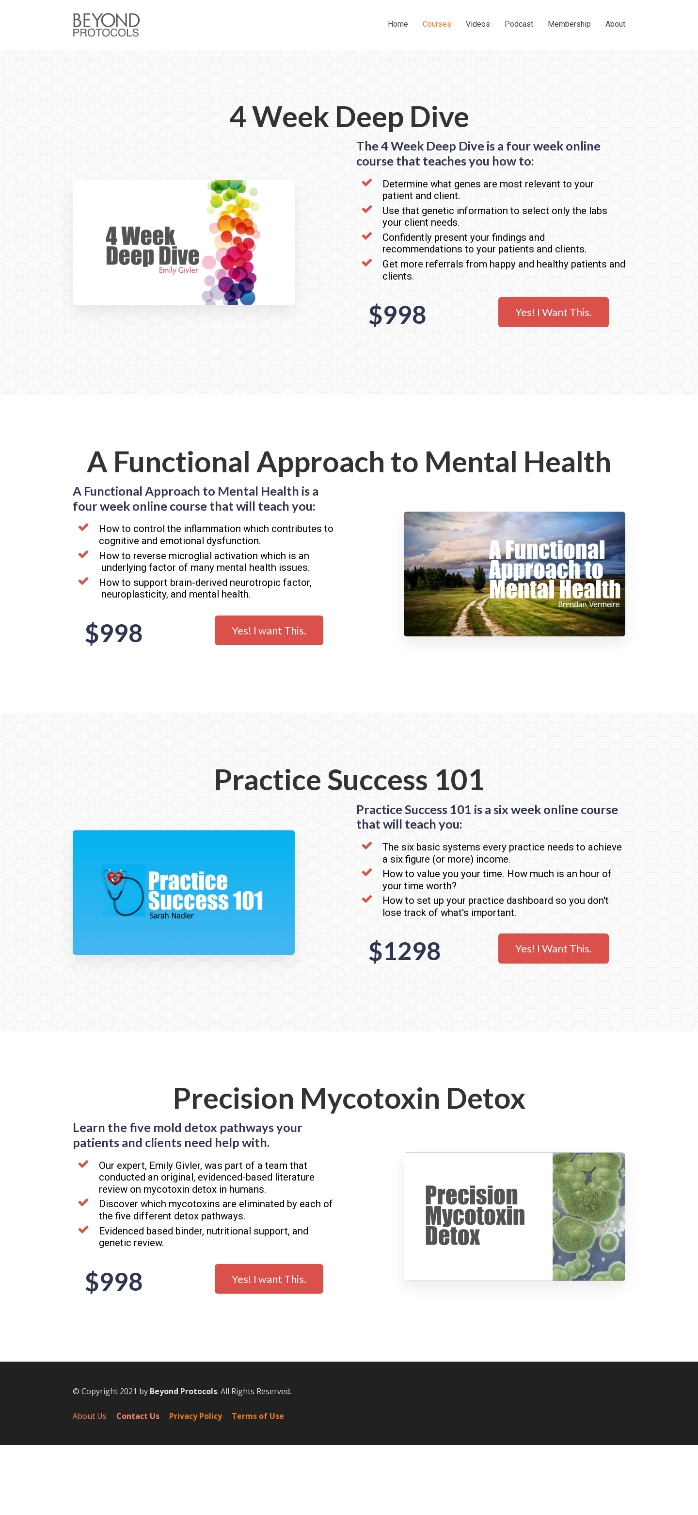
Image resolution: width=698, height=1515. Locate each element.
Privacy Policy (195, 1416)
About (615, 24)
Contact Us (137, 1416)
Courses (437, 24)
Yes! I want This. (269, 630)
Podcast (519, 24)
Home (398, 24)
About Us (90, 1416)
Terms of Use (258, 1416)
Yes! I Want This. (553, 311)
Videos (478, 24)
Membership (569, 24)
